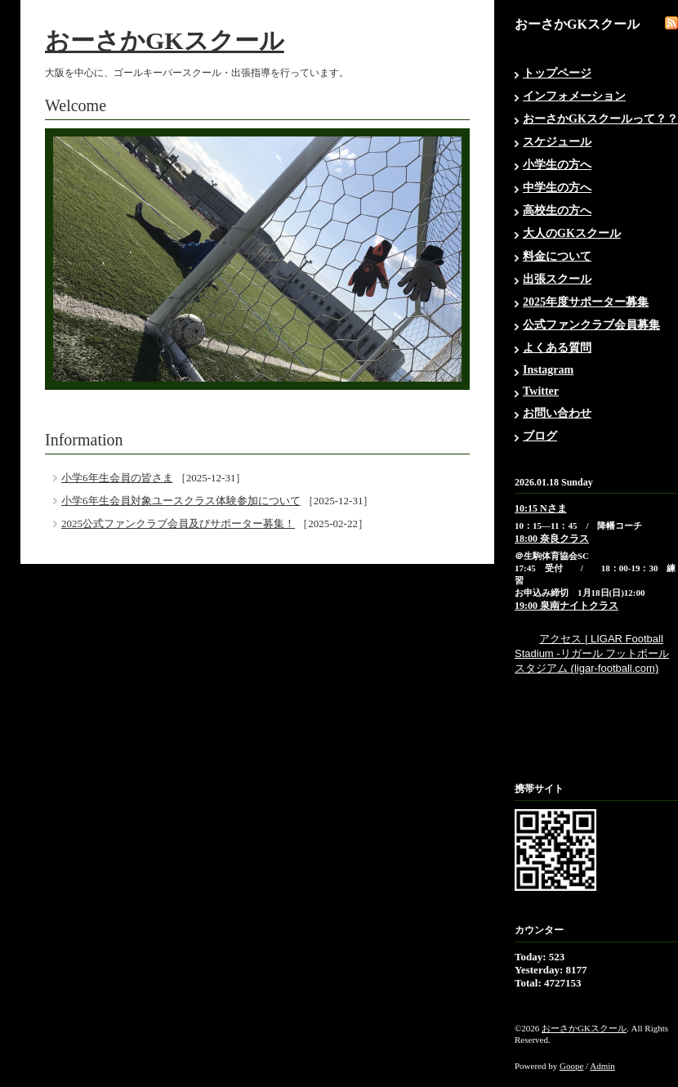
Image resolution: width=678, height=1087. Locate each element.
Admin (602, 1066)
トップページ (557, 73)
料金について (557, 256)
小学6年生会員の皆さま (117, 478)
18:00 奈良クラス (552, 538)
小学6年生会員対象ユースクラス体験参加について (181, 500)
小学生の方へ (557, 165)
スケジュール (557, 142)
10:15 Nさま (541, 508)
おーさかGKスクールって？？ (600, 119)
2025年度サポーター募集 (586, 302)
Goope (571, 1066)
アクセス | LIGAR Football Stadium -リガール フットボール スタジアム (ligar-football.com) (592, 653)
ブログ (540, 436)
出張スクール (557, 279)
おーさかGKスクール (164, 40)
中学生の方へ (557, 187)
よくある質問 (557, 348)
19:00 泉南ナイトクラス (566, 605)
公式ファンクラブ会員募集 (591, 325)
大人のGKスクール (572, 233)
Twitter (541, 391)
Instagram (548, 370)
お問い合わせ (557, 413)
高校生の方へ (557, 210)
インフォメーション (574, 96)
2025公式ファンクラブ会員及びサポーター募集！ (178, 523)
